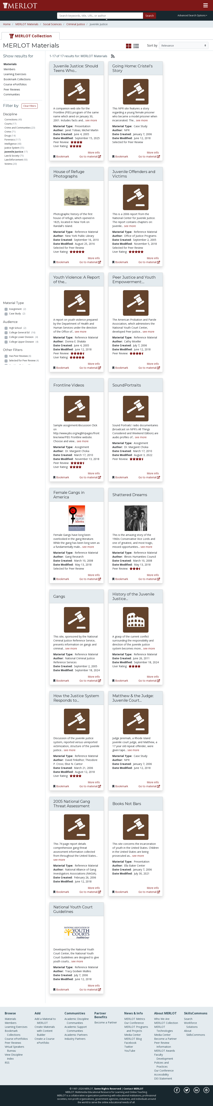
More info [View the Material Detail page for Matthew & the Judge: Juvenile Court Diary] (153, 782)
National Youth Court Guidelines (73, 909)
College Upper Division (23, 219)
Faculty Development (163, 1056)
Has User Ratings (19, 251)
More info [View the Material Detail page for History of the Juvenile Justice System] (153, 676)
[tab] (31, 36)
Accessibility (161, 1074)
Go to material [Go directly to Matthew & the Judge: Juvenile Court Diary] (149, 786)
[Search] (100, 15)
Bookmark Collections (17, 79)
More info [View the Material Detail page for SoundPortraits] (153, 473)
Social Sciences (52, 24)
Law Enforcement (14, 159)
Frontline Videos (68, 385)
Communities (12, 94)
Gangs (59, 596)
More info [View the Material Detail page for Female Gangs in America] (94, 575)
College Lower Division (23, 214)
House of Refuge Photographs (68, 173)
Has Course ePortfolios (23, 269)
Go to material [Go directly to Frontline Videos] (90, 477)
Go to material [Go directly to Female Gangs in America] (90, 579)
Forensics (10, 139)
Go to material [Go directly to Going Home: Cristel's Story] (149, 156)
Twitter (128, 1046)
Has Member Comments (23, 255)
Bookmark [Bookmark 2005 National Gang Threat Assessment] (62, 892)
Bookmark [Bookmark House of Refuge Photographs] (62, 262)
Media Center (132, 1035)
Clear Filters (29, 106)
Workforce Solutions (191, 1025)
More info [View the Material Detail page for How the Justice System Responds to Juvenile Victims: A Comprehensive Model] (94, 782)
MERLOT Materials (26, 24)
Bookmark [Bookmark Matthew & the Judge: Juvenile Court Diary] (121, 786)
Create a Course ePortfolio (44, 1040)
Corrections (11, 119)
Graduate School (20, 223)
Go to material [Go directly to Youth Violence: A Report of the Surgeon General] (90, 367)
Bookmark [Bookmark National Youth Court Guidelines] (62, 989)
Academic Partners (76, 1035)
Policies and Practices (161, 1064)
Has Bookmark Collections (25, 265)
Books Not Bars (126, 803)
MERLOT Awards (164, 1050)
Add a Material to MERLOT (45, 1021)
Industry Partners (75, 1039)
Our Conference (134, 1023)
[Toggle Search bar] (106, 19)
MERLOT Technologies (163, 1029)
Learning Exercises (15, 74)
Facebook (130, 1042)
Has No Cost (18, 260)
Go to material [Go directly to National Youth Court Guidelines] (90, 989)
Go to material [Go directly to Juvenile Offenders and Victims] (149, 262)
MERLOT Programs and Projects (136, 1029)
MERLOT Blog (133, 1039)
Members (9, 69)
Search (149, 15)
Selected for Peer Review (24, 246)
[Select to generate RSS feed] (111, 56)
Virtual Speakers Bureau (14, 1048)
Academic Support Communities (76, 1029)
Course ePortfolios (15, 84)
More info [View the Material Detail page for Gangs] (94, 676)
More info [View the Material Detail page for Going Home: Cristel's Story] (153, 152)
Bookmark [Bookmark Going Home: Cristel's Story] (121, 156)
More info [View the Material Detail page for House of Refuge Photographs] (94, 258)
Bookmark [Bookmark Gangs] (62, 680)
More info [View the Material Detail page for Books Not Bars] (153, 888)
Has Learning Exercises (23, 274)
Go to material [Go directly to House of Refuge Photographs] (90, 262)
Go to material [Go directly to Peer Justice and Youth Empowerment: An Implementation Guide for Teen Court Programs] (149, 367)
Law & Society (12, 155)
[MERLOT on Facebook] (177, 1092)
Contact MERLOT (133, 1088)
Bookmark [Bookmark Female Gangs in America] (62, 579)
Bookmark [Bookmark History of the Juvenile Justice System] (121, 680)
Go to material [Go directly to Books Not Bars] (149, 892)
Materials (10, 64)
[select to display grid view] (128, 46)
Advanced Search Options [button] (191, 15)
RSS (7, 1062)
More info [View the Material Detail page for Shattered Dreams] (153, 575)
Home (7, 24)
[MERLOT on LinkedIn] (197, 1092)
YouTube (129, 1050)
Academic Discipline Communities (77, 1021)
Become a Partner (105, 1022)
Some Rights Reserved (107, 1088)
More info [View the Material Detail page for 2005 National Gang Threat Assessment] (94, 888)
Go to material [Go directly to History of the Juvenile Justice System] (149, 680)
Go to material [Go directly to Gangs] (90, 680)
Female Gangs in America (69, 494)
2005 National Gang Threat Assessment (71, 803)
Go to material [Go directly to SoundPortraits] (149, 477)
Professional (18, 228)
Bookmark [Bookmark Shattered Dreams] (121, 579)
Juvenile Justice (14, 151)
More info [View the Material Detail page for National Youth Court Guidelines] (94, 985)
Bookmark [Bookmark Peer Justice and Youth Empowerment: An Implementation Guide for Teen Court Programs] (121, 367)
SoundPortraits (126, 385)
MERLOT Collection (166, 1023)
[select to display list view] (136, 46)
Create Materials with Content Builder (45, 1031)
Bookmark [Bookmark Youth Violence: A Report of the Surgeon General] (62, 367)
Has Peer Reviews (20, 241)
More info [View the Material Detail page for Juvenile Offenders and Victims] (153, 258)
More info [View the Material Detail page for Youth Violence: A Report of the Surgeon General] (94, 364)
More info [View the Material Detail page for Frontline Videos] (94, 473)
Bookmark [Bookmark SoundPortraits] (121, 477)
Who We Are (161, 1019)
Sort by (152, 45)
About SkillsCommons (194, 1033)
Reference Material (22, 191)
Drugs (8, 135)
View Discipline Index (14, 1056)
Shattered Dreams (129, 495)
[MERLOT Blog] (206, 1092)
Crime (8, 131)
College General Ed (22, 209)
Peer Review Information (162, 1044)
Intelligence (11, 143)
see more (91, 120)
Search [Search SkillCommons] (188, 1019)
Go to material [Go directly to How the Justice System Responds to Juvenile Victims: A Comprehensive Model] (90, 786)
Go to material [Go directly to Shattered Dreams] (149, 579)
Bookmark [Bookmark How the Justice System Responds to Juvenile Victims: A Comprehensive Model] (62, 786)
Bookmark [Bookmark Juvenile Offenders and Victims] (121, 262)
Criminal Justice (75, 24)
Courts (8, 123)
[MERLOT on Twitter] (187, 1092)
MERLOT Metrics (134, 1019)
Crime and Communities (17, 127)
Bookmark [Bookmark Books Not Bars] (121, 892)
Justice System (12, 147)
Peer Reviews (12, 89)
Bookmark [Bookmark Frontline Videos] (62, 477)
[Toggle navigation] (205, 5)
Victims (8, 163)
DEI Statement (163, 1078)
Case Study (17, 182)
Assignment (17, 177)
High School (17, 205)
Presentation (18, 186)
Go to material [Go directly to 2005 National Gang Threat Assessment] (90, 892)
